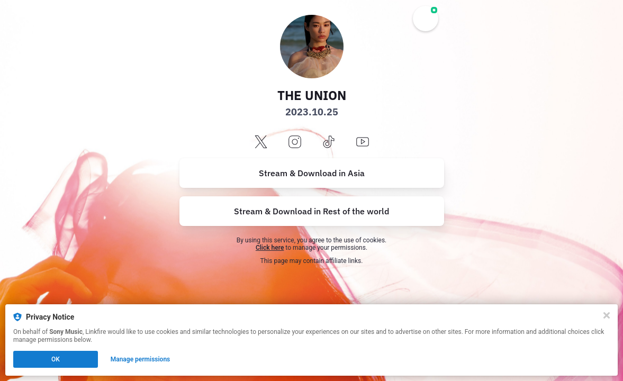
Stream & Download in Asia (312, 173)
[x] (261, 142)
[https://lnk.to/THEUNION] (311, 173)
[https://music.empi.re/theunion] (311, 211)
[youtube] (363, 142)
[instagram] (295, 142)
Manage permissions (140, 359)
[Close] (606, 315)
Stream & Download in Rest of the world (311, 211)
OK (55, 359)
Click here (270, 247)
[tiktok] (329, 142)
